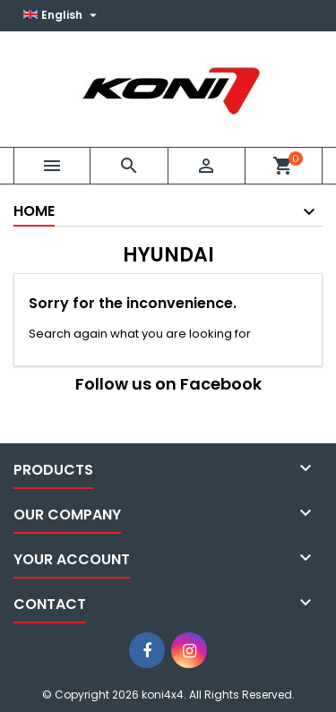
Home (34, 211)
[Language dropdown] (62, 15)
